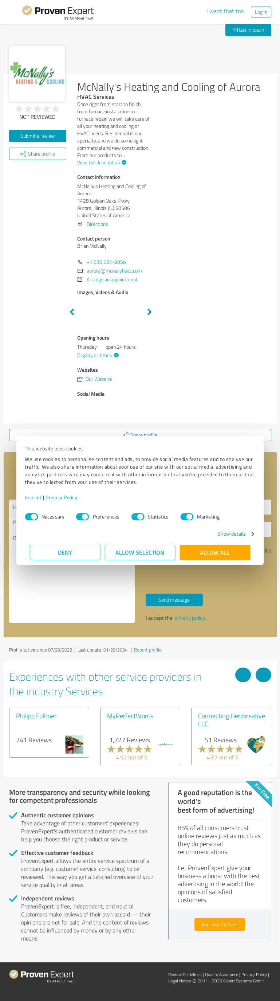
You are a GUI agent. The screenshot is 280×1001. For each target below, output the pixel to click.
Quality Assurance (221, 974)
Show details (227, 533)
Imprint (38, 497)
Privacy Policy (66, 497)
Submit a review (37, 135)
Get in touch (248, 29)
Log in (261, 11)
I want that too (225, 11)
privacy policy (189, 618)
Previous (71, 312)
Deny (65, 552)
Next (149, 312)
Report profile (148, 649)
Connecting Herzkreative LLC (231, 719)
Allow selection (140, 552)
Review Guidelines (185, 974)
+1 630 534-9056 (106, 261)
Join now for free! (220, 924)
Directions (97, 223)
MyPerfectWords (130, 715)
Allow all (215, 552)
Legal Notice (179, 981)
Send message (174, 599)
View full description (101, 162)
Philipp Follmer (36, 715)
